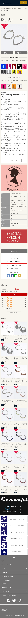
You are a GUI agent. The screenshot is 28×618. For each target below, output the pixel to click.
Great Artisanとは (6, 564)
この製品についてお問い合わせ (14, 254)
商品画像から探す (6, 587)
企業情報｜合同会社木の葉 (8, 595)
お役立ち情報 (5, 591)
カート (8, 53)
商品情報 (3, 583)
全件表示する (13, 291)
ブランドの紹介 (5, 580)
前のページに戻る (14, 312)
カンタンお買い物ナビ (7, 576)
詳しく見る (15, 511)
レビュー (22, 53)
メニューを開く (23, 2)
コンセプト (4, 568)
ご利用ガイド (5, 572)
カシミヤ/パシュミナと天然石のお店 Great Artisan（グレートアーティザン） (7, 3)
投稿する (14, 294)
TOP (2, 561)
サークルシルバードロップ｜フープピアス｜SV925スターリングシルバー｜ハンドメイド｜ (7, 337)
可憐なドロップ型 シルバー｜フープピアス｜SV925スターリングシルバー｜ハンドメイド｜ (7, 402)
